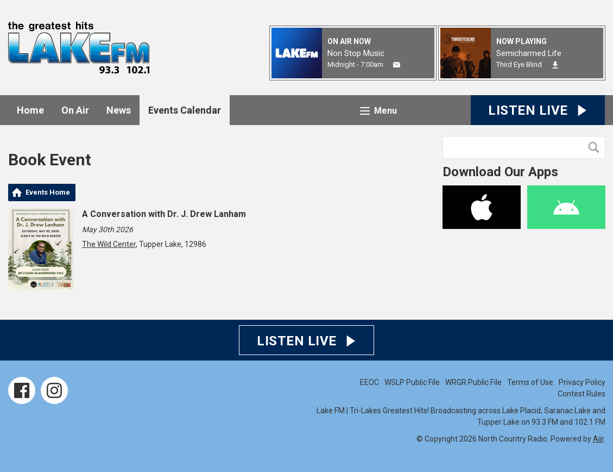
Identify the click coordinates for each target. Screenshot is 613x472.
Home (30, 110)
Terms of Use (530, 382)
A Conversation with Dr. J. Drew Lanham (164, 214)
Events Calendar (184, 110)
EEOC (369, 382)
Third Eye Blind (519, 64)
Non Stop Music (355, 53)
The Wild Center (109, 244)
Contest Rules (581, 393)
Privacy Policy (582, 382)
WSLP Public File (412, 382)
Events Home (48, 192)
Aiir (598, 438)
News (118, 110)
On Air (75, 110)
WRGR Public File (473, 382)
